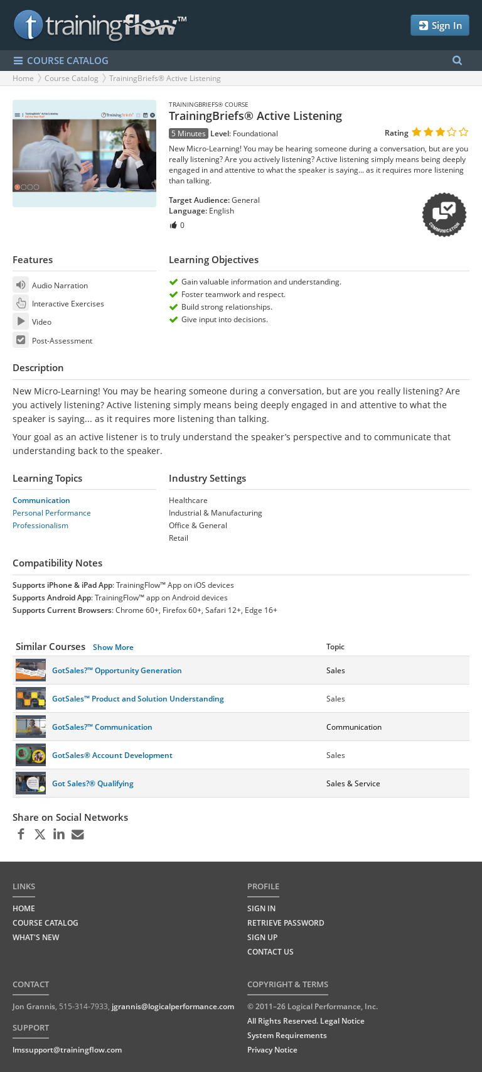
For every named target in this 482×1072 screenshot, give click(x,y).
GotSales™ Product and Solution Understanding (138, 698)
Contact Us (270, 951)
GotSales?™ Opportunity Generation (117, 670)
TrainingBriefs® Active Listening (165, 78)
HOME (24, 908)
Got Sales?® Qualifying (93, 783)
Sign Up (262, 937)
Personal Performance (52, 512)
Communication (41, 500)
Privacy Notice (272, 1049)
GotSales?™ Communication (102, 727)
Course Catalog (72, 78)
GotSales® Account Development (112, 755)
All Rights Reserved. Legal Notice (306, 1020)
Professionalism (40, 525)
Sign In (440, 25)
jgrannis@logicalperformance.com (173, 1006)
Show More (113, 647)
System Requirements (287, 1035)
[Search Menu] (457, 60)
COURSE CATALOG (61, 60)
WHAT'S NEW (36, 937)
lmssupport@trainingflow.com (67, 1049)
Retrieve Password (285, 923)
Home (23, 78)
